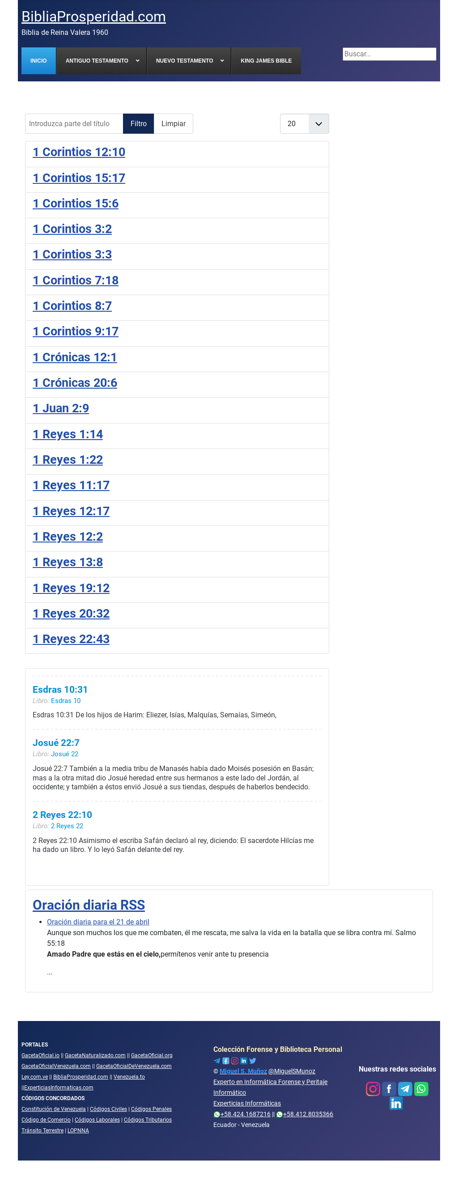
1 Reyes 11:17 (71, 485)
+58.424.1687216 (242, 1114)
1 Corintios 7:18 (76, 280)
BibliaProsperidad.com (80, 1077)
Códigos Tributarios (148, 1120)
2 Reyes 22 (67, 826)
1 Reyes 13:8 (68, 562)
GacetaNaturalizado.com (95, 1055)
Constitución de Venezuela (53, 1109)
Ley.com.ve (34, 1077)
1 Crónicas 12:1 (75, 357)
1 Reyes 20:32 (71, 613)
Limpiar (173, 123)
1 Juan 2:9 (61, 408)
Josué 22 (64, 754)
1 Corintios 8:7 (72, 306)
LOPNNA (78, 1130)
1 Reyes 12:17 (71, 511)
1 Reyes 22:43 (71, 639)
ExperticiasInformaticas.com (58, 1088)
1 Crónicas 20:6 (75, 383)
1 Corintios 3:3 (72, 254)
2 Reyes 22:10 (62, 815)
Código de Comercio (46, 1120)
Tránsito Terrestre (42, 1130)
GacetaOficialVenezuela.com (56, 1066)
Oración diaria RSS (89, 905)
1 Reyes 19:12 (71, 588)
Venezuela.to (129, 1077)
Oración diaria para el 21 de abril (98, 922)
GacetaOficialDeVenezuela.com (134, 1066)
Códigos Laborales (97, 1120)
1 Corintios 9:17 (76, 331)
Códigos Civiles (108, 1109)
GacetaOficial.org (152, 1055)
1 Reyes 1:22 (68, 460)
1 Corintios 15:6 (76, 203)
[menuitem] (38, 60)
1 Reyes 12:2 (68, 537)
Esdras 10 (66, 701)
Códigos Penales (151, 1109)
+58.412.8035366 (304, 1114)
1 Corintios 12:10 (79, 152)
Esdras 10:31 (60, 689)
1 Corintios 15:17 (79, 178)
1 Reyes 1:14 (68, 434)
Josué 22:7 (56, 743)
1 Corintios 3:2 (72, 229)
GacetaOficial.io (40, 1055)
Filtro (139, 123)
